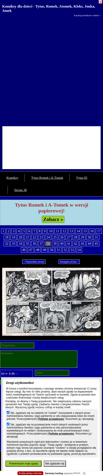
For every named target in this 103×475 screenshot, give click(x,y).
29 (82, 237)
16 (92, 231)
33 (13, 243)
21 (27, 237)
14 (78, 231)
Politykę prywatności (51, 418)
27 (68, 237)
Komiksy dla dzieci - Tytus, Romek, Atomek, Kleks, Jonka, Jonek (48, 8)
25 (55, 237)
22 (34, 237)
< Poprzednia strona (33, 261)
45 (96, 243)
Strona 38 (20, 190)
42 (75, 243)
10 (50, 231)
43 (82, 243)
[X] (84, 473)
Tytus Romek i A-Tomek (47, 177)
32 (6, 243)
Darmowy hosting (54, 473)
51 (58, 250)
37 (41, 243)
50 (51, 250)
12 (64, 231)
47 (31, 250)
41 (68, 243)
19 (13, 237)
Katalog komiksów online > (87, 15)
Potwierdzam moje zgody (23, 463)
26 (62, 237)
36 (34, 243)
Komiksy (12, 177)
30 (89, 237)
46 (24, 250)
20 (20, 237)
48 (37, 250)
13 (71, 231)
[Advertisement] (51, 70)
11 (57, 231)
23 (41, 237)
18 (6, 237)
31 (96, 237)
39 (55, 243)
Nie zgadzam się (54, 463)
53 (72, 250)
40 (62, 243)
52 (65, 250)
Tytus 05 (81, 177)
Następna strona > (69, 261)
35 (27, 243)
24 (48, 237)
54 (79, 250)
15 (85, 231)
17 (99, 231)
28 (75, 237)
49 (44, 250)
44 (89, 243)
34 (20, 243)
